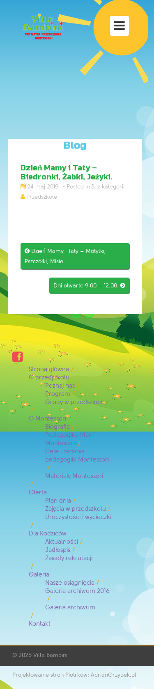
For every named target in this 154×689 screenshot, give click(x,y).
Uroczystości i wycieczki (78, 517)
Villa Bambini (50, 655)
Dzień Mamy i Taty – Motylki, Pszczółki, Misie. (65, 256)
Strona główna (49, 369)
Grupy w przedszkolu (75, 402)
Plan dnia (58, 500)
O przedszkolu (49, 377)
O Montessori (47, 418)
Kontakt (40, 623)
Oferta (38, 492)
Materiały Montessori (74, 476)
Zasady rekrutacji (68, 558)
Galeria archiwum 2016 (77, 591)
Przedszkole (41, 197)
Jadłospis (57, 550)
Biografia (57, 426)
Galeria (39, 574)
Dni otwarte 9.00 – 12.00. (89, 285)
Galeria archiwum (70, 607)
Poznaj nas (60, 385)
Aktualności (61, 541)
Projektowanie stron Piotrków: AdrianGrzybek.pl (74, 675)
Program (57, 393)
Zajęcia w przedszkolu (75, 508)
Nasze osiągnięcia (69, 582)
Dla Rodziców (48, 533)
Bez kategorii (107, 187)
